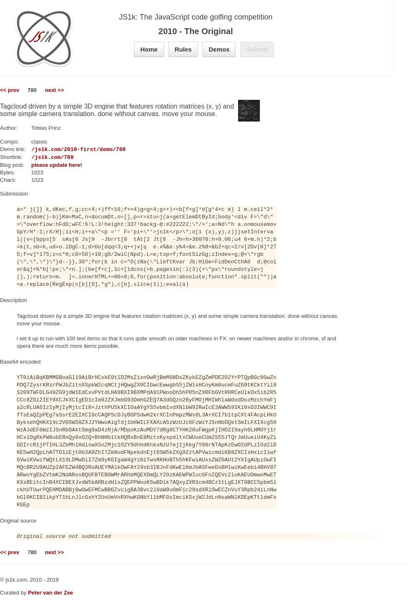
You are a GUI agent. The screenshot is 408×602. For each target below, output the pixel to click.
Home (149, 49)
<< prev (9, 90)
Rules (183, 49)
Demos (219, 49)
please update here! (56, 165)
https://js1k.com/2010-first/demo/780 (67, 149)
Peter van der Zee (50, 593)
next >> (54, 90)
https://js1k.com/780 (41, 157)
